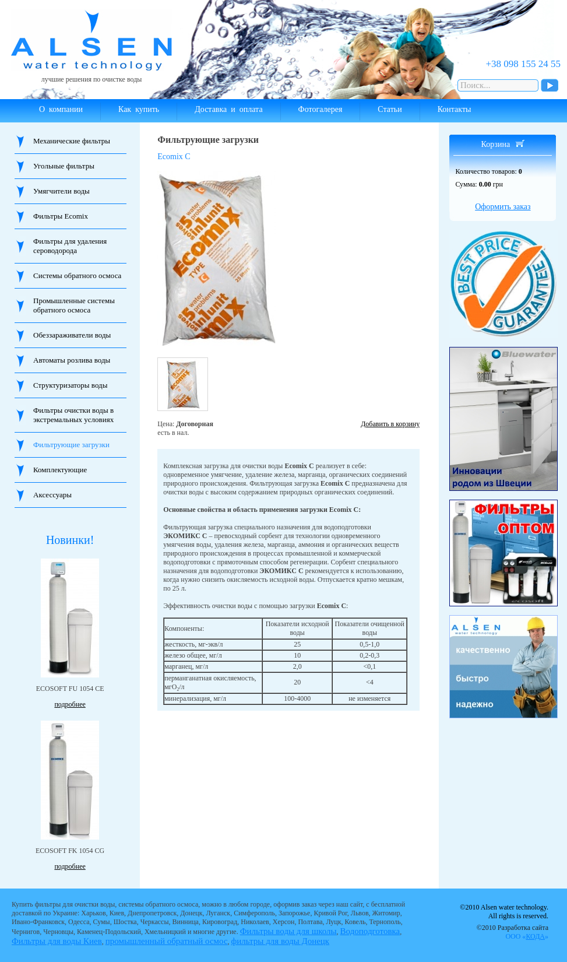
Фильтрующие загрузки (71, 444)
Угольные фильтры (63, 165)
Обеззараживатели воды (72, 335)
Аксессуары (52, 494)
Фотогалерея (320, 109)
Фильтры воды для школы (288, 931)
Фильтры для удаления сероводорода (70, 246)
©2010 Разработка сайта (512, 932)
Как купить (138, 109)
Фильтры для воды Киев (57, 941)
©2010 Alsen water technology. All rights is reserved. (504, 911)
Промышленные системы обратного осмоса (74, 305)
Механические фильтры (71, 140)
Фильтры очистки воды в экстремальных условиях (73, 415)
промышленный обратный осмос (166, 941)
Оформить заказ (502, 206)
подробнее (69, 704)
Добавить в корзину (390, 424)
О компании (61, 109)
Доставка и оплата (228, 109)
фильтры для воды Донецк (280, 941)
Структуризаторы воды (70, 385)
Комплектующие (60, 469)
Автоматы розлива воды (71, 360)
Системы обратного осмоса (77, 275)
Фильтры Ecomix (60, 216)
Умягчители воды (61, 191)
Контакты (454, 109)
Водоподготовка (370, 931)
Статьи (390, 109)
